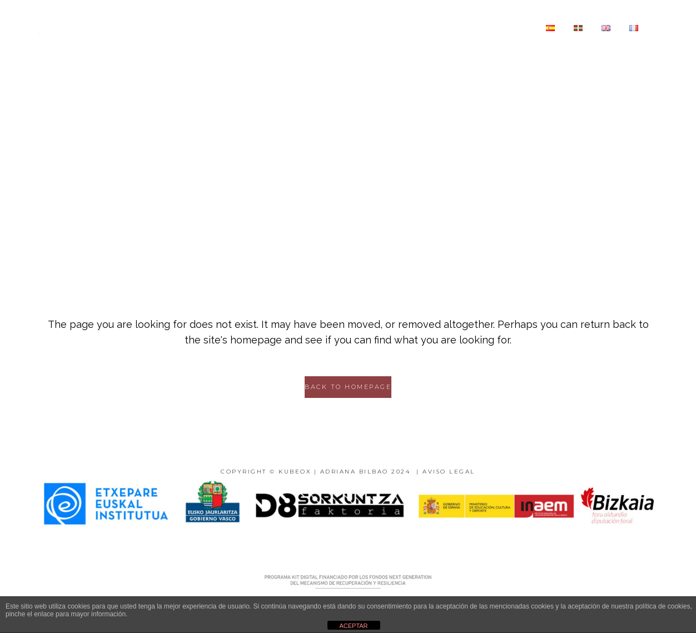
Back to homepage (348, 387)
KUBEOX (295, 471)
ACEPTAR (353, 625)
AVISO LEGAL (448, 471)
